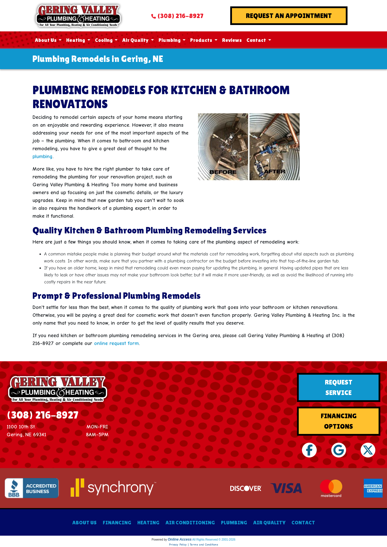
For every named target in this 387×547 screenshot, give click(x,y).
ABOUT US (84, 522)
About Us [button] (46, 40)
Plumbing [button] (170, 40)
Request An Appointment (289, 15)
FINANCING (117, 522)
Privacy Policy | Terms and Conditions (193, 544)
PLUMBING (234, 522)
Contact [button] (256, 40)
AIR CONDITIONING (190, 522)
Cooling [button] (104, 40)
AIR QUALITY (269, 522)
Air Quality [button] (136, 40)
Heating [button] (76, 40)
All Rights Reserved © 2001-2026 (213, 539)
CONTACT (303, 522)
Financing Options (339, 421)
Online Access (180, 539)
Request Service (338, 387)
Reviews (232, 40)
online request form (116, 343)
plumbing (43, 156)
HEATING (148, 522)
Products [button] (201, 40)
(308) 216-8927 (180, 15)
